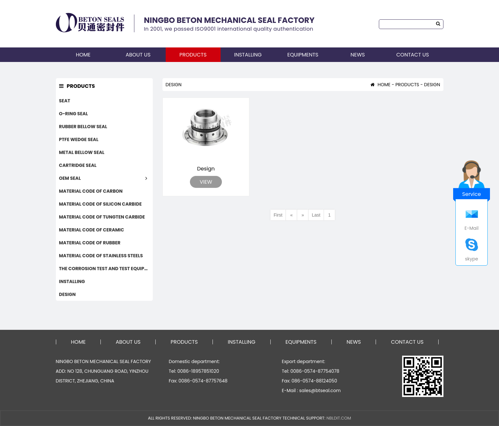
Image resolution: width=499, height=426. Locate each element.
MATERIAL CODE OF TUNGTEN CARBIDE (102, 217)
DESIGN (67, 294)
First (278, 215)
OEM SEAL (70, 178)
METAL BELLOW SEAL (82, 152)
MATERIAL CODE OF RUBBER (89, 243)
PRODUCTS (192, 54)
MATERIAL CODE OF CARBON (91, 191)
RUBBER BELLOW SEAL (83, 127)
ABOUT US (138, 54)
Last (316, 215)
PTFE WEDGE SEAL (79, 140)
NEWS (357, 54)
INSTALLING (248, 54)
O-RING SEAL (73, 114)
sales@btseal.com (320, 390)
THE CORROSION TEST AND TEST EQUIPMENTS (106, 269)
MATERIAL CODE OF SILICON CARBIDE (100, 204)
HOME (83, 54)
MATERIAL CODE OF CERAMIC (91, 230)
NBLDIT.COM (339, 418)
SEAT (64, 101)
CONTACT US (412, 54)
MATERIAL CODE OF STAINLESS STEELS (101, 256)
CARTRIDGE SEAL (78, 165)
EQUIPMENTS (302, 54)
